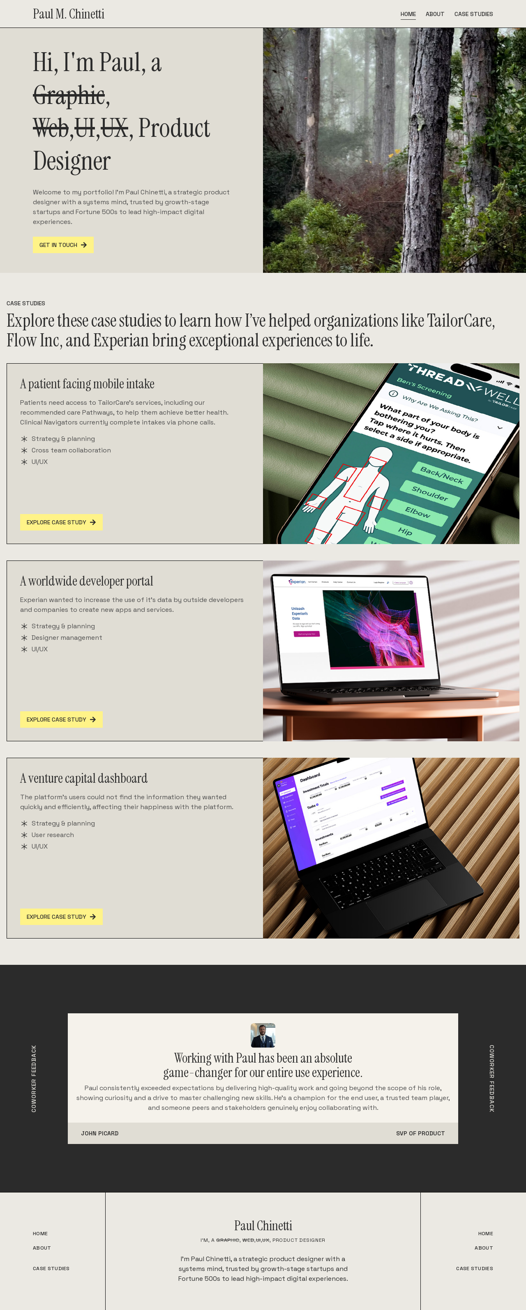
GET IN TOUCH (63, 245)
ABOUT (42, 1248)
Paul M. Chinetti (68, 14)
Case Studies (473, 14)
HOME (40, 1233)
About (435, 14)
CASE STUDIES (51, 1268)
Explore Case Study (61, 522)
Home (408, 14)
